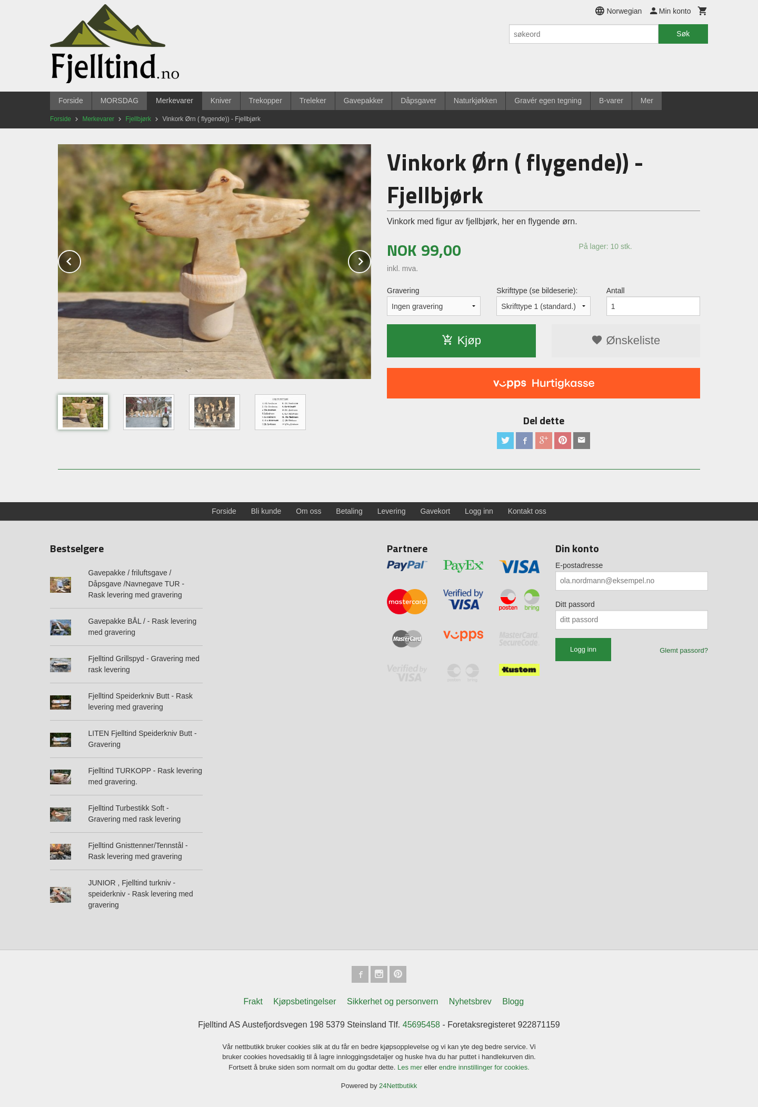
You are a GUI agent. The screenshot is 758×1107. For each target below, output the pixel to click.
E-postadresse (579, 565)
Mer (647, 100)
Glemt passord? (684, 650)
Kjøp (461, 340)
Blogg (513, 1001)
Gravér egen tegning (548, 100)
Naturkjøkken (475, 100)
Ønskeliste (625, 340)
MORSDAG (119, 100)
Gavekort (435, 511)
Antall (615, 290)
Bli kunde (266, 511)
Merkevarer (174, 100)
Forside (70, 100)
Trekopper (265, 100)
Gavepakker (363, 100)
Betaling (349, 511)
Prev (80, 259)
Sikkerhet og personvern (392, 1001)
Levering (391, 511)
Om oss (308, 511)
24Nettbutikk (398, 1086)
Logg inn (479, 511)
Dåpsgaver (418, 100)
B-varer (611, 100)
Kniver (221, 100)
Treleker (313, 100)
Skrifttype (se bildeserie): (536, 290)
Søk (683, 33)
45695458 (421, 1024)
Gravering (403, 290)
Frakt (252, 1001)
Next (370, 259)
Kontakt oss (527, 511)
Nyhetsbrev (470, 1001)
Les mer (410, 1067)
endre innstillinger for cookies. (484, 1067)
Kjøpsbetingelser (304, 1001)
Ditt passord (575, 604)
